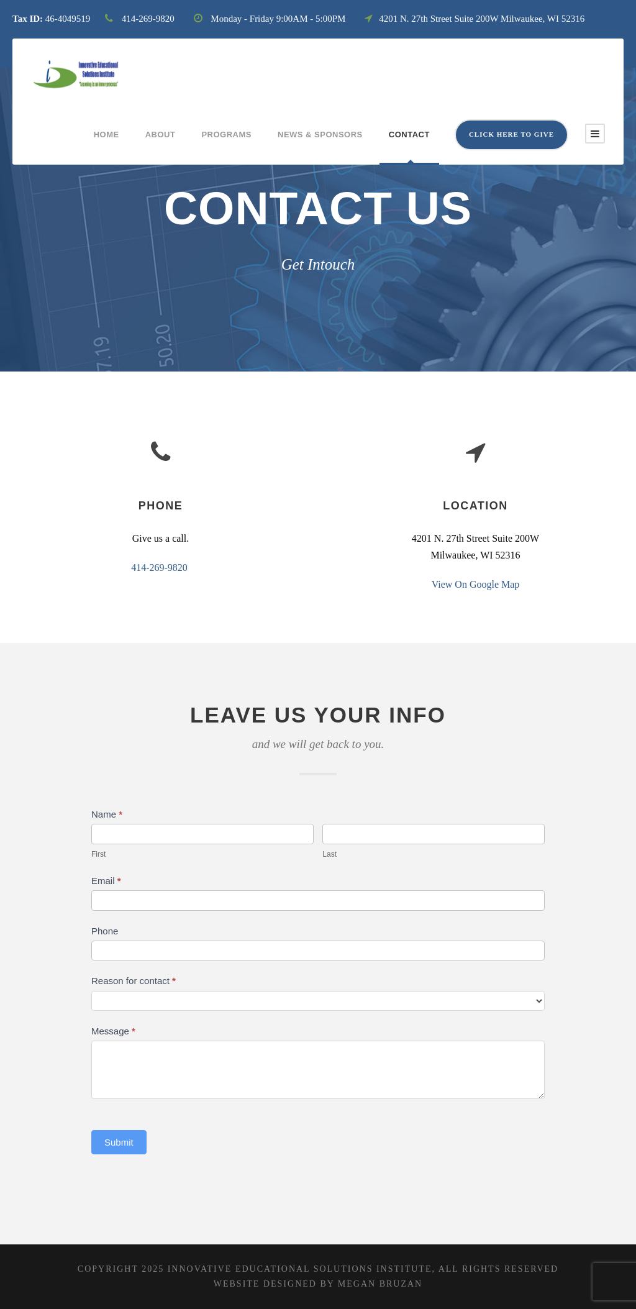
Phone (104, 931)
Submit (119, 1142)
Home (106, 134)
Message (113, 1031)
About (160, 134)
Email (106, 880)
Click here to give (511, 134)
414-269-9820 (159, 567)
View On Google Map (476, 585)
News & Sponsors (320, 134)
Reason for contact (133, 980)
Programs (226, 134)
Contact (409, 134)
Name (106, 814)
